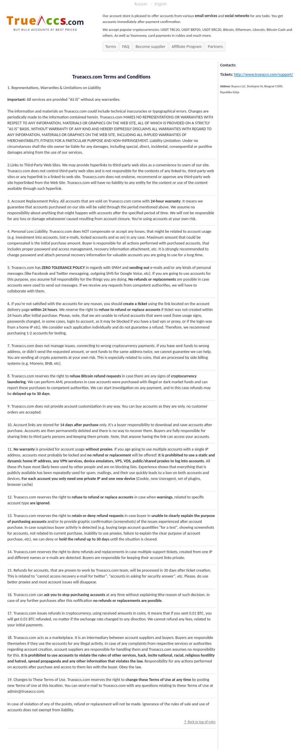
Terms (110, 46)
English (161, 3)
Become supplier (150, 46)
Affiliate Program (187, 46)
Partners (215, 46)
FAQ (126, 46)
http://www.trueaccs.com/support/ (263, 74)
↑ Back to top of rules (199, 722)
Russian (140, 3)
